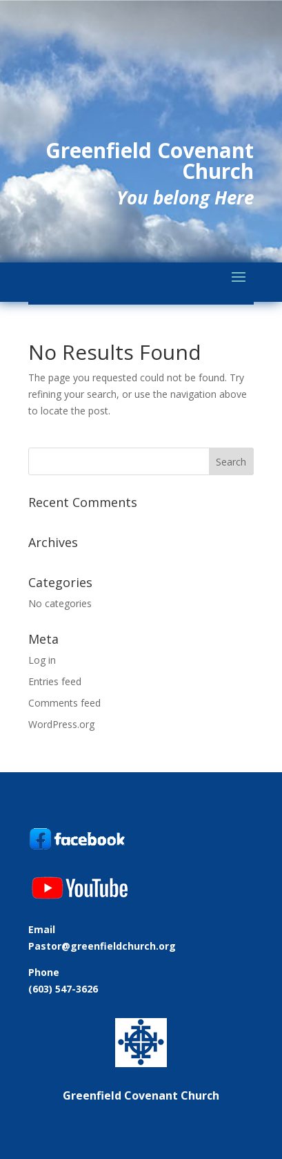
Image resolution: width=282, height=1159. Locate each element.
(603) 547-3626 (63, 988)
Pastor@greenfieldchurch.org (102, 945)
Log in (42, 660)
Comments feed (64, 702)
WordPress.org (61, 724)
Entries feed (54, 681)
